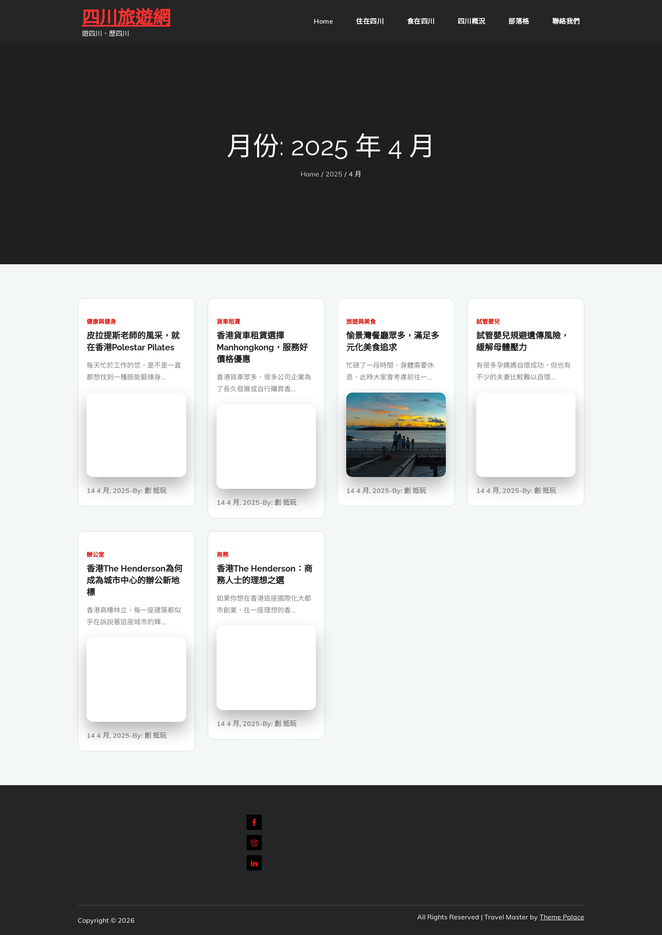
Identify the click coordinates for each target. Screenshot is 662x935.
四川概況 (472, 21)
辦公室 (95, 554)
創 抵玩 (155, 490)
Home (323, 21)
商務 (222, 554)
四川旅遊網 (126, 17)
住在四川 (370, 21)
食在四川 (421, 21)
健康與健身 (101, 321)
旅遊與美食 (361, 321)
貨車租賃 (228, 321)
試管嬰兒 (488, 321)
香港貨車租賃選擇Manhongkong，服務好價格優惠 (262, 347)
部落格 (518, 21)
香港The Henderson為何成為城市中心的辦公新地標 (134, 580)
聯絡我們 (566, 21)
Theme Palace (562, 917)
